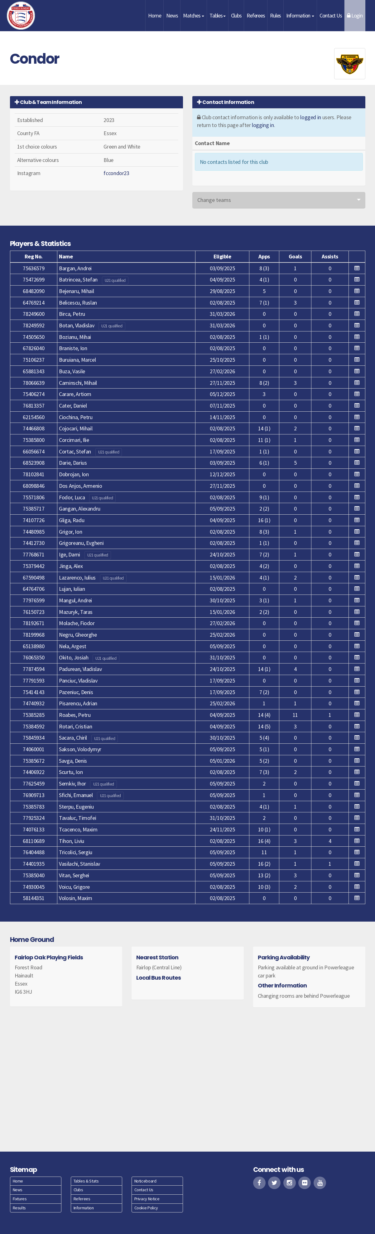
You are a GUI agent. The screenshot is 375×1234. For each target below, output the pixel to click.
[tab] (96, 102)
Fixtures (20, 1199)
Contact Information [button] (225, 102)
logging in (263, 125)
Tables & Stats (86, 1181)
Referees (256, 15)
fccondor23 (116, 173)
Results (19, 1208)
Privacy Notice (147, 1199)
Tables (217, 15)
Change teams (214, 199)
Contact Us (331, 15)
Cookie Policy (146, 1208)
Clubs (236, 15)
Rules (275, 15)
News (172, 15)
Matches (193, 15)
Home (154, 15)
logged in (310, 117)
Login (354, 15)
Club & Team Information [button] (48, 102)
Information (300, 15)
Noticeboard (145, 1181)
